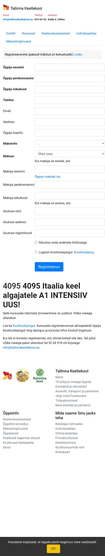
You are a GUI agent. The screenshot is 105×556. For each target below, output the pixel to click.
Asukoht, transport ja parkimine (77, 391)
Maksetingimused (18, 41)
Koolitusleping (84, 252)
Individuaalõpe (86, 33)
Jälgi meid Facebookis (70, 396)
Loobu (78, 54)
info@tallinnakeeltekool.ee (21, 347)
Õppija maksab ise (47, 177)
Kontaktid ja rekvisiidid (71, 386)
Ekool (6, 447)
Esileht (11, 33)
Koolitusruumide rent (69, 447)
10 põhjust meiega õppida (73, 382)
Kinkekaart (62, 452)
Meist (59, 377)
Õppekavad (10, 433)
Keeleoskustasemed (56, 33)
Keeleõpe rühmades (69, 424)
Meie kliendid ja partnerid (72, 405)
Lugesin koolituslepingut (56, 252)
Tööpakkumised (66, 400)
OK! (53, 548)
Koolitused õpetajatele (18, 443)
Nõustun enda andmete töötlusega (63, 242)
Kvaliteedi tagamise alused (21, 438)
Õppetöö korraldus (15, 424)
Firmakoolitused (66, 438)
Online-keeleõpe (66, 433)
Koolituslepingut (24, 326)
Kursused (28, 33)
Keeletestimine (65, 443)
